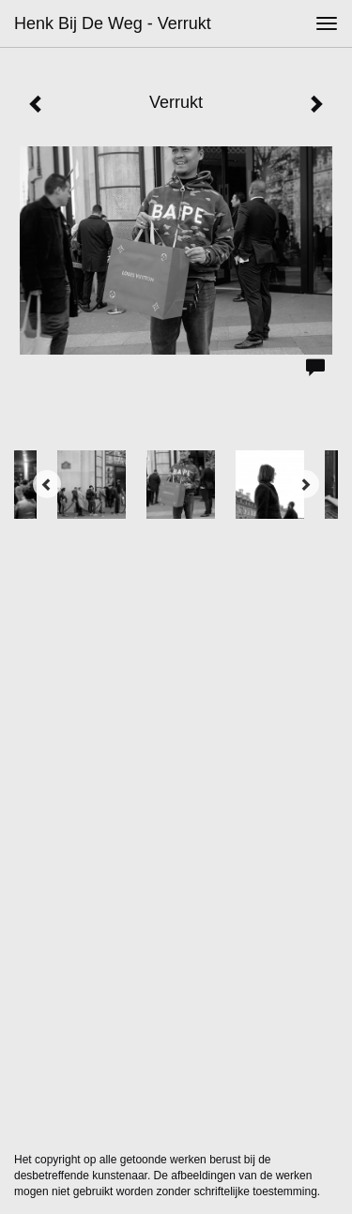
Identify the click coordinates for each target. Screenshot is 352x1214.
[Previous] (47, 484)
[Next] (305, 484)
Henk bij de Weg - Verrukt (112, 23)
